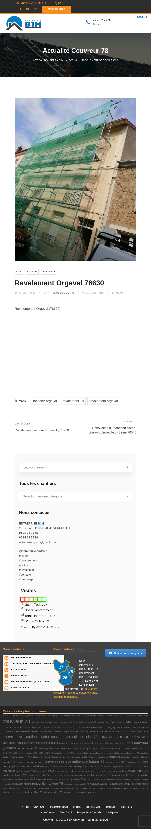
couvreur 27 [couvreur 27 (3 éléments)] (129, 715)
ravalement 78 (73, 401)
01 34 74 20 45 (19, 669)
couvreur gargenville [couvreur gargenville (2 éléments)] (111, 728)
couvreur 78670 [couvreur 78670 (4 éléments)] (140, 722)
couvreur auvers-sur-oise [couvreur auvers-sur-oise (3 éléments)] (54, 727)
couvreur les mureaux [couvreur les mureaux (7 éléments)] (134, 727)
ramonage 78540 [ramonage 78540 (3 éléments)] (45, 771)
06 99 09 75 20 (19, 675)
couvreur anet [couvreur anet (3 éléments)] (9, 727)
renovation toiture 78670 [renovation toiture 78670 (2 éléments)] (74, 784)
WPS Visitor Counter (48, 627)
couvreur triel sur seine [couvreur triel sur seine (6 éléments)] (82, 731)
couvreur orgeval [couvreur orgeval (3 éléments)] (30, 731)
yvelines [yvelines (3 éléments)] (92, 792)
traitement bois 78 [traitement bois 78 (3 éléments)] (33, 792)
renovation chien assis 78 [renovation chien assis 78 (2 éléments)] (49, 779)
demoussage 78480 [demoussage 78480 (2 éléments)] (46, 749)
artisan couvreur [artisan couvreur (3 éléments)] (10, 715)
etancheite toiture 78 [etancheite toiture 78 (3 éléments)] (43, 753)
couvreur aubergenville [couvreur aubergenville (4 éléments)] (29, 727)
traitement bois (88, 692)
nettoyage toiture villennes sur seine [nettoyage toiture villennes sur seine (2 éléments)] (56, 767)
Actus (73, 60)
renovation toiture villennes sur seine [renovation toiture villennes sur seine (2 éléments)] (56, 788)
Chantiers (32, 271)
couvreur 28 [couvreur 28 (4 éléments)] (142, 715)
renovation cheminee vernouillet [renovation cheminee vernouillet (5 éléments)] (130, 775)
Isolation (77, 807)
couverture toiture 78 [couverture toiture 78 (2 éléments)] (80, 715)
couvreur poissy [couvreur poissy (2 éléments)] (60, 731)
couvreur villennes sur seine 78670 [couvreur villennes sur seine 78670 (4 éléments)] (114, 743)
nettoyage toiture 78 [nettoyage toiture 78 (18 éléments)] (88, 761)
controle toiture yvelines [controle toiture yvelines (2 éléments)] (61, 715)
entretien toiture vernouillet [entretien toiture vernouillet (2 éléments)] (128, 749)
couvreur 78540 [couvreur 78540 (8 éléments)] (121, 722)
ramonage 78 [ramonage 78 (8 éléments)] (11, 770)
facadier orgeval (45, 401)
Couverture (38, 807)
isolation (58, 696)
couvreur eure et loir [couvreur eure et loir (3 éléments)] (92, 727)
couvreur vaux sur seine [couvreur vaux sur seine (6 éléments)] (112, 731)
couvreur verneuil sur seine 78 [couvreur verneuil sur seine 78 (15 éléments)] (74, 737)
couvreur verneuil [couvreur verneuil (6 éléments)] (138, 731)
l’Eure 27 (89, 680)
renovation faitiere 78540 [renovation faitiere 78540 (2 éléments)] (95, 779)
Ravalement (49, 271)
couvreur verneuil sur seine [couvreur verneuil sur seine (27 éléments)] (26, 736)
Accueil (25, 807)
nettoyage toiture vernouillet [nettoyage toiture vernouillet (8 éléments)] (21, 766)
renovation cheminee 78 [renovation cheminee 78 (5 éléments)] (97, 775)
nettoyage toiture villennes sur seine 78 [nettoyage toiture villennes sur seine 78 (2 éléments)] (91, 767)
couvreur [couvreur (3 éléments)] (119, 715)
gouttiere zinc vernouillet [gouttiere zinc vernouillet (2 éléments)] (41, 757)
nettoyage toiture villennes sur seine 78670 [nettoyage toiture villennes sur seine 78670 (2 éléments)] (129, 767)
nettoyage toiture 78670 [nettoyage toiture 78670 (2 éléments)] (138, 762)
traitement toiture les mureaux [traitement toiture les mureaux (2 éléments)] (75, 792)
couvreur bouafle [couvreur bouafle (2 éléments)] (74, 728)
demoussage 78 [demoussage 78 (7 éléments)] (27, 748)
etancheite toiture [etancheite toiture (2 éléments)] (25, 753)
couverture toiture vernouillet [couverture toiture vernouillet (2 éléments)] (102, 715)
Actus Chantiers (48, 812)
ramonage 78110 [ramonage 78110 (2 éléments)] (28, 771)
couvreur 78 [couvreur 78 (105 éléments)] (16, 721)
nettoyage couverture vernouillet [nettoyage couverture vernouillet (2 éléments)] (30, 762)
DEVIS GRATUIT (56, 9)
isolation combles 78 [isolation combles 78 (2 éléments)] (99, 757)
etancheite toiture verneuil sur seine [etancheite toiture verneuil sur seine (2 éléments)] (90, 753)
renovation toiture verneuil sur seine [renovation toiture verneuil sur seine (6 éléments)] (108, 783)
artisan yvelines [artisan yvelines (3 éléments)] (26, 715)
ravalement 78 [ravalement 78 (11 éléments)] (138, 771)
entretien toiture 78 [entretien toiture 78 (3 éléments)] (107, 748)
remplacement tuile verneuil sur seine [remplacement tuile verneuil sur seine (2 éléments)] (66, 775)
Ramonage (109, 807)
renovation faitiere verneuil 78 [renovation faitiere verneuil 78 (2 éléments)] (119, 779)
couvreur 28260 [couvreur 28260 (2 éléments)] (51, 722)
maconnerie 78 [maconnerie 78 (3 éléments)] (116, 757)
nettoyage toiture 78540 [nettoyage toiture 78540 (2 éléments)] (116, 762)
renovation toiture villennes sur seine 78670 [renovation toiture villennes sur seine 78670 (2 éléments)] (125, 788)
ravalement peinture (65, 692)
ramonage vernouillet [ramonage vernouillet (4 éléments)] (96, 771)
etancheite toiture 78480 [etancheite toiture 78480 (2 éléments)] (64, 753)
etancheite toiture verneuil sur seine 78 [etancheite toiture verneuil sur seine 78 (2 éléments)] (122, 753)
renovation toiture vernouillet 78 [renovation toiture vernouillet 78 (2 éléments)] (26, 788)
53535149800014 (20, 687)
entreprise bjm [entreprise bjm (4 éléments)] (89, 748)
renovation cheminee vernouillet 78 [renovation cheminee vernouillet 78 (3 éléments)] (20, 779)
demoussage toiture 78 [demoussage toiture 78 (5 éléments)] (68, 748)
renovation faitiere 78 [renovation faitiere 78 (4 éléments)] (72, 779)
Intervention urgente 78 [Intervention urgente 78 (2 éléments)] (80, 757)
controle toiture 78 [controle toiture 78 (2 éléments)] (42, 715)
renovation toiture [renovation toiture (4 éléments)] (21, 784)
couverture (91, 688)
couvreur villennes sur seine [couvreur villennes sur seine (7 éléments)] (40, 742)
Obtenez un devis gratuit (126, 653)
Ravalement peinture (58, 807)
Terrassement (125, 807)
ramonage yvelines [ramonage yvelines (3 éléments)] (117, 771)
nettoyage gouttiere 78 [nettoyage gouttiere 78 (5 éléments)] (58, 761)
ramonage (70, 696)
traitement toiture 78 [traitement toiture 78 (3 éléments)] (52, 792)
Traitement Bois (92, 807)
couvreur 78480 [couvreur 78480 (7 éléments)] (85, 722)
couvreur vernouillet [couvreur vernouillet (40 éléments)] (117, 736)
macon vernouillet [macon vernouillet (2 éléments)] (131, 757)
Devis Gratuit (66, 812)
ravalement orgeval (103, 401)
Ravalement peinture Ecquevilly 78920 (43, 427)
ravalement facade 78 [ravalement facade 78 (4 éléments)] (14, 775)
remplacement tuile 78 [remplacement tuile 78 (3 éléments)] (38, 775)
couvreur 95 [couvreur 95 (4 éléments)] (37, 722)
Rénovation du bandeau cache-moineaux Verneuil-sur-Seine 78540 (108, 427)
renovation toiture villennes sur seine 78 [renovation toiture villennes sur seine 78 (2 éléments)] (89, 788)
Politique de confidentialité (89, 812)
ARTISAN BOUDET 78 (61, 292)
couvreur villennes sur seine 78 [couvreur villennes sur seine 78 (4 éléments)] (76, 743)
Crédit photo (112, 812)
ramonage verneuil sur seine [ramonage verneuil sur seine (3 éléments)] (69, 771)
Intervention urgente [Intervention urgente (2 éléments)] (60, 757)
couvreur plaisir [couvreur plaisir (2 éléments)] (46, 731)
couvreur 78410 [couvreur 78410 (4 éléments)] (67, 722)
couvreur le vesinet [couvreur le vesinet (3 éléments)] (12, 731)
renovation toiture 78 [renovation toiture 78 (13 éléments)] (47, 783)
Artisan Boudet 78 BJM (48, 60)
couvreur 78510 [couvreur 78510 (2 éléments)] (103, 722)
